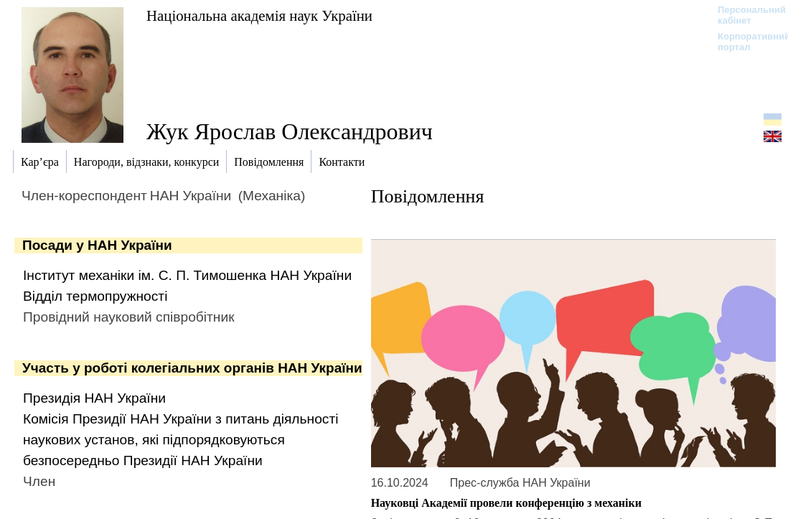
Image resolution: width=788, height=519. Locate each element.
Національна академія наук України (259, 15)
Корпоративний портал (744, 41)
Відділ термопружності (95, 296)
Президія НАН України (94, 398)
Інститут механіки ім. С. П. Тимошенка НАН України (187, 275)
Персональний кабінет (744, 15)
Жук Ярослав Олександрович (289, 131)
